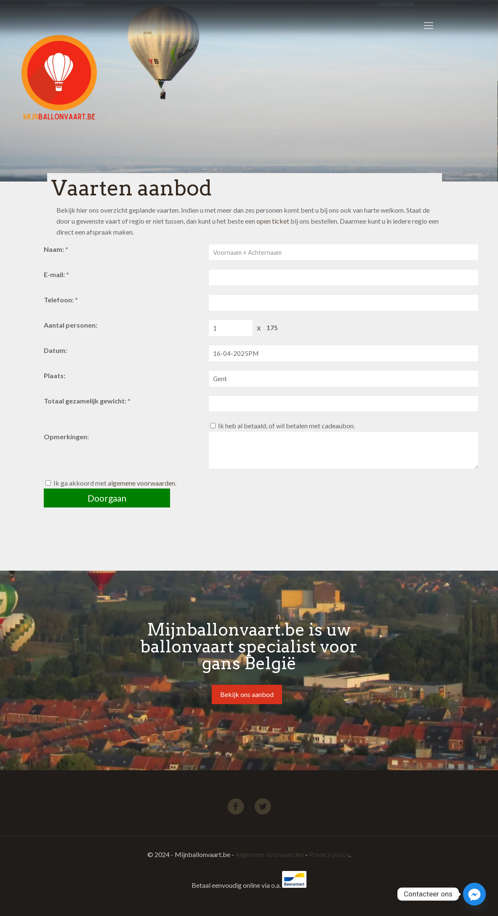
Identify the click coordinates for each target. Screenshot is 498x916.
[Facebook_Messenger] (474, 894)
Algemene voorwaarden (269, 854)
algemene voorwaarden (141, 483)
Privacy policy (329, 854)
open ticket (272, 221)
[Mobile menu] (428, 25)
